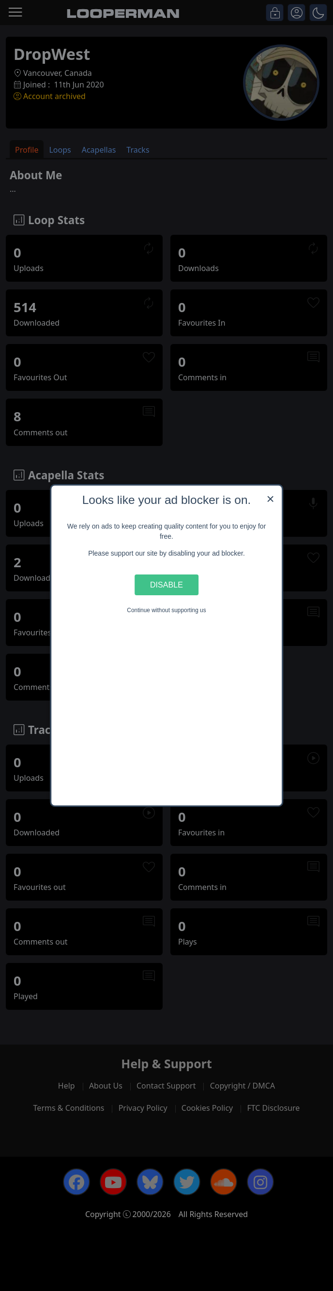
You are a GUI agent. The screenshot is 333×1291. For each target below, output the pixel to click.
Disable (166, 584)
